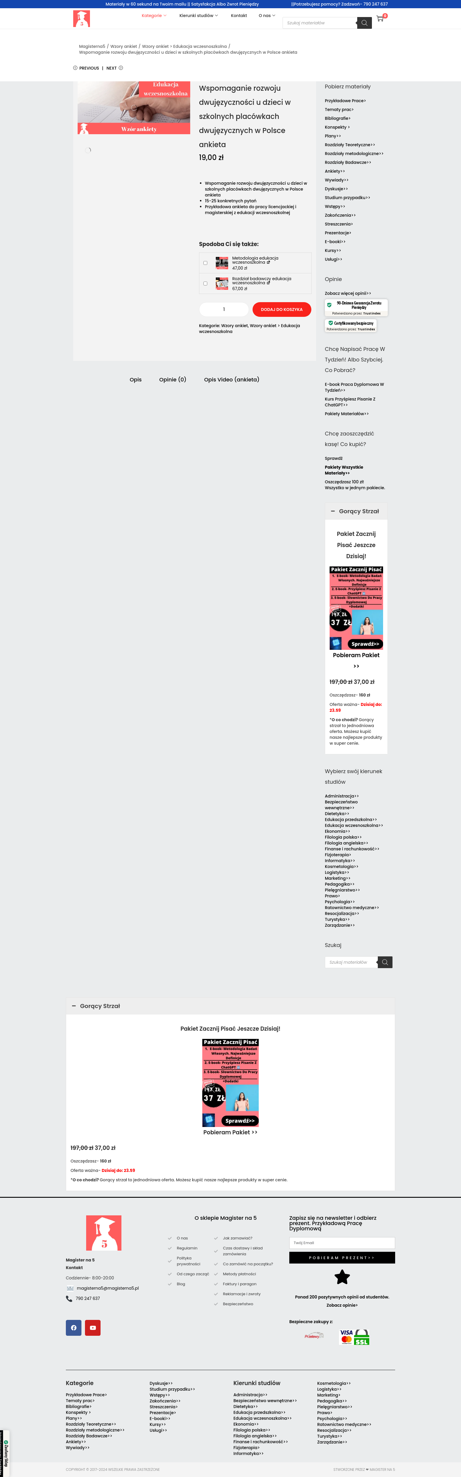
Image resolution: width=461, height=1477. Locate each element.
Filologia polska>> (343, 837)
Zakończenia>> (340, 215)
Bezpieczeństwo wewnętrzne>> (341, 805)
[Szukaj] (364, 23)
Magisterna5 (92, 46)
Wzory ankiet (123, 46)
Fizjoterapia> (338, 855)
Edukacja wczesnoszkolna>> (354, 825)
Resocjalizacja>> (342, 913)
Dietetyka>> (337, 814)
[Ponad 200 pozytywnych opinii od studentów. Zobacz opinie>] (342, 1276)
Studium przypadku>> (347, 198)
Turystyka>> (337, 919)
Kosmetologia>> (341, 866)
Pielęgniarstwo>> (342, 890)
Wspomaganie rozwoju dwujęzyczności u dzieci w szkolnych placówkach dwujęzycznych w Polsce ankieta (188, 52)
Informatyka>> (340, 861)
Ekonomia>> (337, 831)
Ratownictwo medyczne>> (352, 908)
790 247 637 (88, 1298)
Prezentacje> (338, 233)
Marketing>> (338, 878)
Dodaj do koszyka (282, 309)
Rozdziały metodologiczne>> (354, 154)
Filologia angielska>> (347, 843)
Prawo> (332, 896)
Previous (86, 68)
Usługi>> (334, 259)
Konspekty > (337, 127)
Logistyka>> (337, 872)
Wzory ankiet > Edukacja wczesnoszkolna (184, 46)
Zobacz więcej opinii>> (348, 293)
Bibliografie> (338, 118)
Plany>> (333, 136)
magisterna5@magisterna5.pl (108, 1288)
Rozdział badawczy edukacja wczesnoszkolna (261, 281)
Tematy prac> (339, 109)
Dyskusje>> (336, 189)
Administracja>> (342, 796)
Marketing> (328, 1395)
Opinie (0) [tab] (173, 380)
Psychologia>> (340, 902)
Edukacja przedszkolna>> (351, 819)
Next (114, 68)
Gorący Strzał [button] (354, 511)
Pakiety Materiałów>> (347, 414)
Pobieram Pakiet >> (230, 1132)
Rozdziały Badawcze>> (348, 162)
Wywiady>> (337, 180)
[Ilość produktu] (224, 309)
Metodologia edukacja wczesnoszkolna (255, 260)
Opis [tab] (136, 380)
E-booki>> (335, 242)
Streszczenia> (339, 224)
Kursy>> (333, 250)
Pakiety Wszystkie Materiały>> (344, 470)
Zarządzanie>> (340, 925)
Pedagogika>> (340, 884)
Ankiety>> (335, 171)
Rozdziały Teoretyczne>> (350, 145)
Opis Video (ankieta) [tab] (231, 380)
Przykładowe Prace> (345, 101)
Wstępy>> (335, 206)
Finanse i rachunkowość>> (352, 849)
